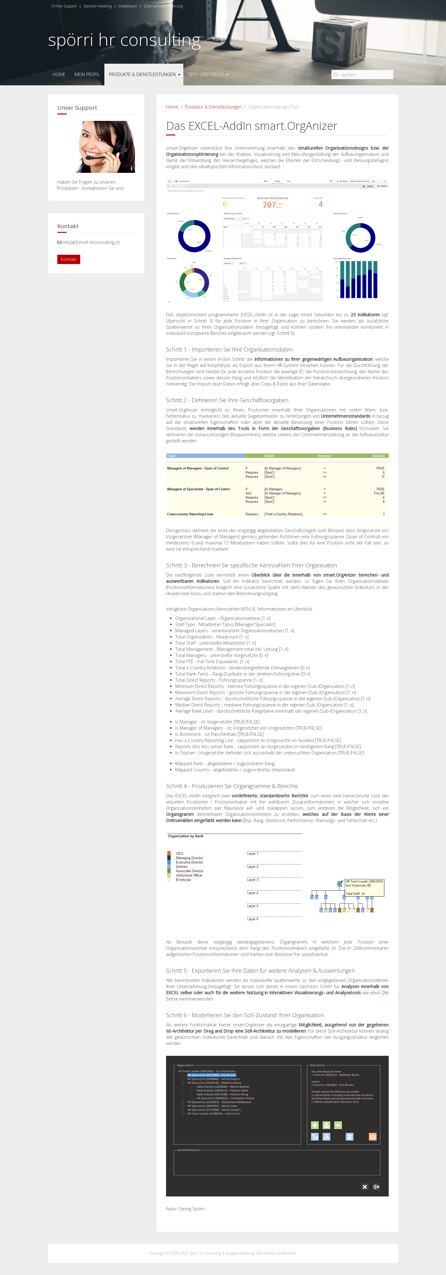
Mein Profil (87, 74)
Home (59, 74)
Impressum (127, 6)
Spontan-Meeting (97, 6)
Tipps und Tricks (206, 74)
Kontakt (69, 259)
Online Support (64, 6)
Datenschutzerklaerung (163, 6)
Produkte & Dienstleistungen (142, 74)
